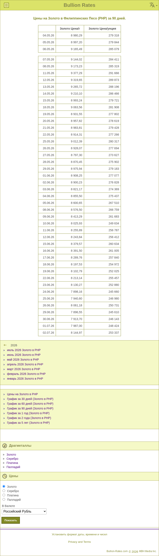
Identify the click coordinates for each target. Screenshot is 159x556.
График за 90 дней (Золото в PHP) (30, 408)
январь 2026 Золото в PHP (25, 378)
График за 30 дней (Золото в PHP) (30, 399)
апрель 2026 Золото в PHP (25, 364)
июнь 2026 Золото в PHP (24, 354)
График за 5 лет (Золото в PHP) (28, 422)
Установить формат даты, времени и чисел (79, 534)
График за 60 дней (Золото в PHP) (30, 403)
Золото (11, 454)
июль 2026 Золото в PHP (24, 350)
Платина (12, 463)
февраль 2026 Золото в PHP (26, 373)
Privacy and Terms (79, 541)
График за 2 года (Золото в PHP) (29, 418)
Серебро (12, 458)
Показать (10, 520)
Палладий (13, 467)
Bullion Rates (79, 5)
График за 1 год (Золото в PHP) (28, 413)
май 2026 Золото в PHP (23, 359)
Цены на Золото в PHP (22, 394)
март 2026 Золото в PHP (23, 369)
